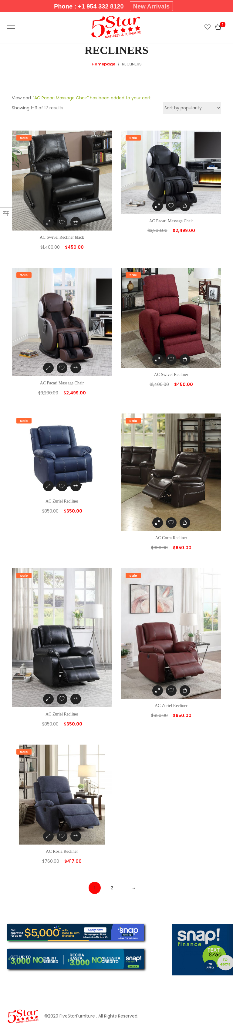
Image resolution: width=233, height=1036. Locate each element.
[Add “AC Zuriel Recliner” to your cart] (75, 486)
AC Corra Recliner (171, 538)
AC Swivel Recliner (171, 374)
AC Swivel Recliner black (62, 237)
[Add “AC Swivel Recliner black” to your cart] (75, 222)
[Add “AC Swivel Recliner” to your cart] (185, 359)
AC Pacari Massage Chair (171, 221)
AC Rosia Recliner (62, 851)
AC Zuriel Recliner (62, 501)
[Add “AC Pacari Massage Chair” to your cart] (185, 206)
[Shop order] (192, 108)
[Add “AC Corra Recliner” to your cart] (185, 522)
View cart (22, 98)
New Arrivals (151, 6)
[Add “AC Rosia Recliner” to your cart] (75, 836)
